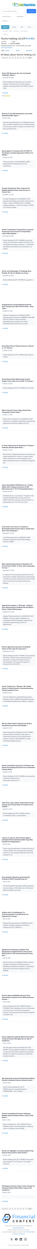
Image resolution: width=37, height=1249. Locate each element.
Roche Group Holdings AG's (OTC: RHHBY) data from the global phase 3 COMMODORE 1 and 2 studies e (15, 1089)
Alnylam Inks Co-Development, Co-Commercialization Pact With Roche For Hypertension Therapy (15, 914)
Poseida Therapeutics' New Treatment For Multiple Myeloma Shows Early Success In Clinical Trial (16, 190)
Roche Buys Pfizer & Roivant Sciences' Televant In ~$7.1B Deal (18, 347)
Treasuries (5, 34)
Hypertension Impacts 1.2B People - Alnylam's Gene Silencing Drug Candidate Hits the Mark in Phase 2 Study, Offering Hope (18, 607)
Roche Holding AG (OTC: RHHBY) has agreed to (18, 280)
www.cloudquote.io (18, 1228)
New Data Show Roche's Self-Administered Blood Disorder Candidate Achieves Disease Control (18, 1079)
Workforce (8, 95)
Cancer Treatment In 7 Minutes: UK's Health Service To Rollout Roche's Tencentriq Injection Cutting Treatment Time (17, 688)
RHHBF (30, 38)
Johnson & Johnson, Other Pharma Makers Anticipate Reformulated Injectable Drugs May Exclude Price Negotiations (17, 840)
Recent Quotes (6, 16)
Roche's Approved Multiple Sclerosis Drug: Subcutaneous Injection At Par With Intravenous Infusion (18, 997)
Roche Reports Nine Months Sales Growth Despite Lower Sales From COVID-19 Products (18, 380)
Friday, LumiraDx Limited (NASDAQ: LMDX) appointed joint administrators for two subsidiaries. (16, 164)
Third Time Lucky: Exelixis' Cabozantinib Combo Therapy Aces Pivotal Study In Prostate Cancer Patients (18, 805)
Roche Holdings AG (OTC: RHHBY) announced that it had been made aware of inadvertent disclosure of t (19, 778)
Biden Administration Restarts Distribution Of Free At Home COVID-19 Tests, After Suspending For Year (18, 566)
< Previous (5, 58)
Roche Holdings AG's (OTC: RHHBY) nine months (19, 388)
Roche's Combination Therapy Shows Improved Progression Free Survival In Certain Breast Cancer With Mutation (17, 231)
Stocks (14, 27)
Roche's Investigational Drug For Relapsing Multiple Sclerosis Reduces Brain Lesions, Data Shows (17, 1115)
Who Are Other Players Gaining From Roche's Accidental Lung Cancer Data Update (17, 724)
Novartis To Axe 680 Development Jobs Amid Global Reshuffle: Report (17, 114)
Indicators (4, 21)
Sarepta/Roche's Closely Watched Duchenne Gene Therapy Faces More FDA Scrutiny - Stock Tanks (18, 306)
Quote (7, 50)
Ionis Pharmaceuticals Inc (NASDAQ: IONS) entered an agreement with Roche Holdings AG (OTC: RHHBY (16, 540)
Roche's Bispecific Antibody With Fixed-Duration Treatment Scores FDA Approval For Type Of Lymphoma (18, 1039)
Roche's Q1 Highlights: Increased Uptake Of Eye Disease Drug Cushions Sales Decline (18, 1152)
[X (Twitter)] (12, 1239)
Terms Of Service (20, 1234)
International (24, 31)
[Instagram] (25, 1239)
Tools (29, 27)
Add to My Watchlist (6, 47)
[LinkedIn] (21, 1239)
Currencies (16, 31)
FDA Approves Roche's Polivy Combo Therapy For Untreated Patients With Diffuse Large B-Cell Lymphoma (18, 1188)
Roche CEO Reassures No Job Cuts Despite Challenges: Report (16, 74)
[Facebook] (16, 1239)
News (10, 31)
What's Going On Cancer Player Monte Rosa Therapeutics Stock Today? (16, 411)
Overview (5, 31)
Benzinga (6, 92)
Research (29, 50)
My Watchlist (20, 16)
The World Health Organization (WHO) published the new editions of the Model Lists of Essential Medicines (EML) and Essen (18, 888)
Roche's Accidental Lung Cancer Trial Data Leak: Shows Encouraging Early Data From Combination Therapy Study (18, 767)
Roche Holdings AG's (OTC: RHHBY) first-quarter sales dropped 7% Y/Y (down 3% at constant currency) (18, 1162)
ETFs (22, 27)
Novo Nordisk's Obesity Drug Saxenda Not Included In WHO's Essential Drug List (16, 878)
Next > (30, 58)
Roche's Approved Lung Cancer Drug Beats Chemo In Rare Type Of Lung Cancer (16, 648)
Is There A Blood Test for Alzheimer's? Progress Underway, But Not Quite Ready (18, 446)
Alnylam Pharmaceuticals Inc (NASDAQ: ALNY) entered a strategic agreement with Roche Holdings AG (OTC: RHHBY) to (18, 925)
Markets (5, 27)
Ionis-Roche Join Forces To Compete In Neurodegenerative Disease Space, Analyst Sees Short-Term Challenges (18, 529)
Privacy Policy (31, 1232)
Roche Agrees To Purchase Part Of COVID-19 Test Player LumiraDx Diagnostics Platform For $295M (17, 153)
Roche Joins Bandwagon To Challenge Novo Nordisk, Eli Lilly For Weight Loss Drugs (16, 272)
